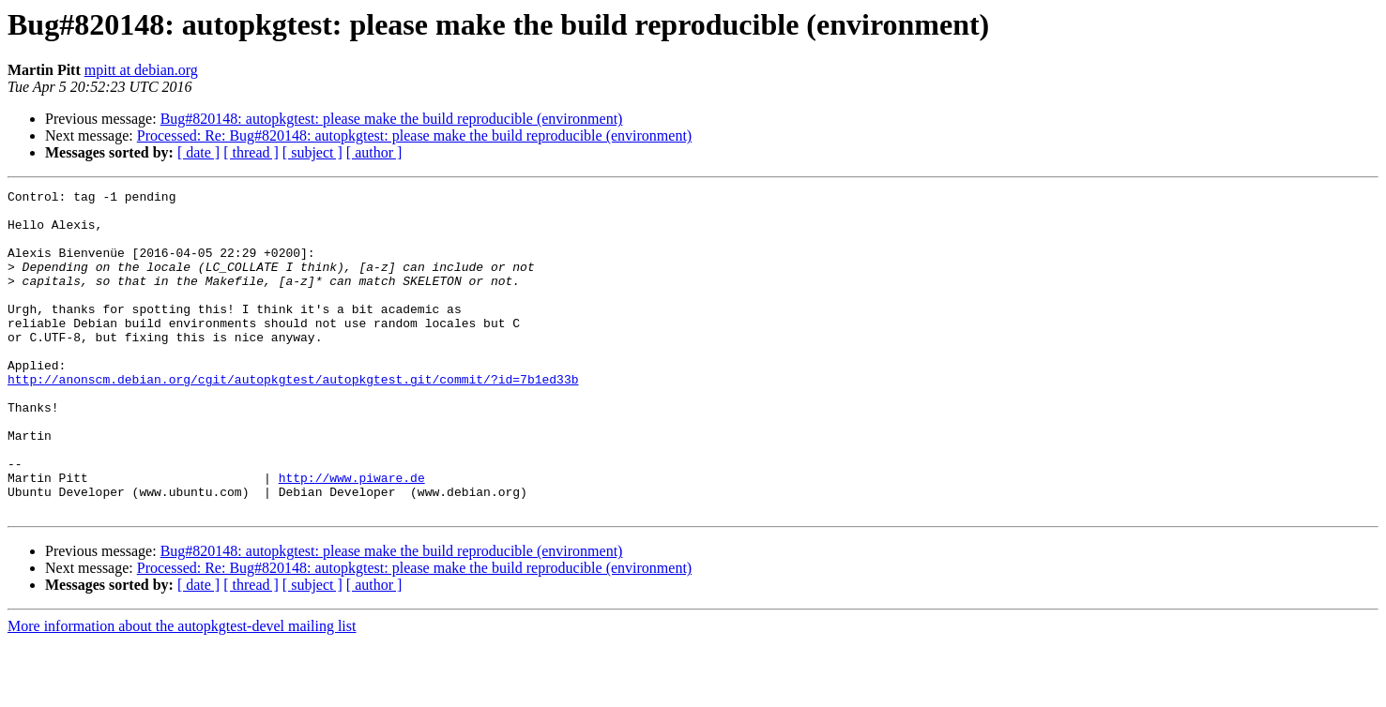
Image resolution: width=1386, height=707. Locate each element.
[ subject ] (312, 152)
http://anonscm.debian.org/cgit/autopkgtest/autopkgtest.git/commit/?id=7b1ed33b (293, 418)
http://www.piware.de (352, 536)
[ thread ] (251, 152)
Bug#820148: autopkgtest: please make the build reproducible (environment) (391, 119)
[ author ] (374, 152)
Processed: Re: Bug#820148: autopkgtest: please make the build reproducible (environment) (414, 135)
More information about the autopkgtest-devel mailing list (182, 691)
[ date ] (198, 152)
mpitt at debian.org (141, 70)
